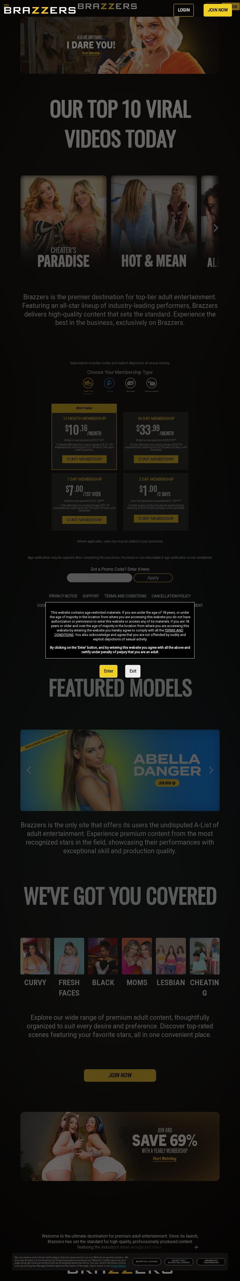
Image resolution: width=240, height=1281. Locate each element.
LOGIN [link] (184, 10)
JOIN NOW (218, 10)
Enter (108, 671)
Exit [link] (132, 671)
